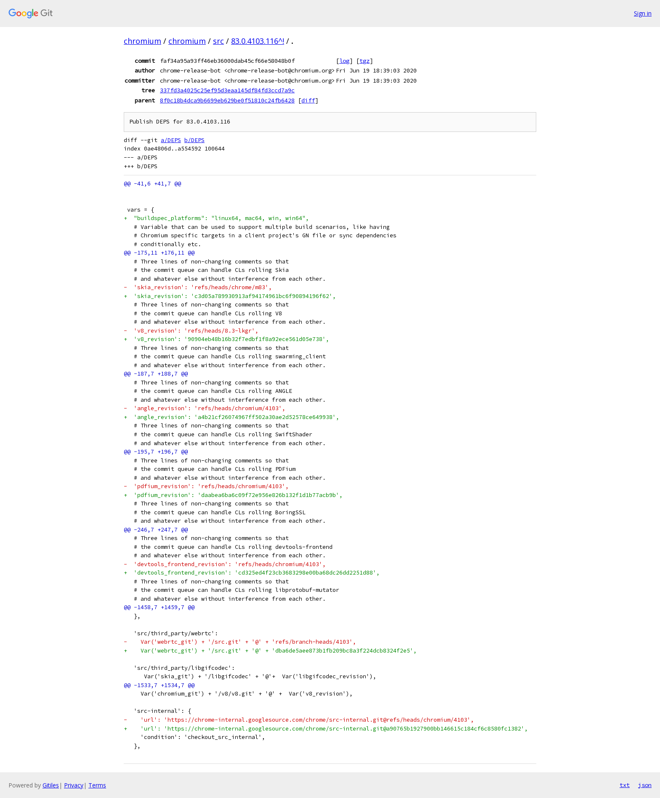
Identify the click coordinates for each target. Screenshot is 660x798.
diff (308, 100)
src (218, 41)
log (344, 60)
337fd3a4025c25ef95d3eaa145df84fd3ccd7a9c (227, 90)
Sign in (643, 13)
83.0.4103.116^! (257, 41)
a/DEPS (171, 140)
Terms (97, 785)
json (645, 785)
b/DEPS (194, 140)
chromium (142, 41)
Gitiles (51, 785)
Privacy (73, 785)
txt (625, 785)
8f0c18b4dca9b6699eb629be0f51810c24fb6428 (227, 100)
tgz (364, 60)
